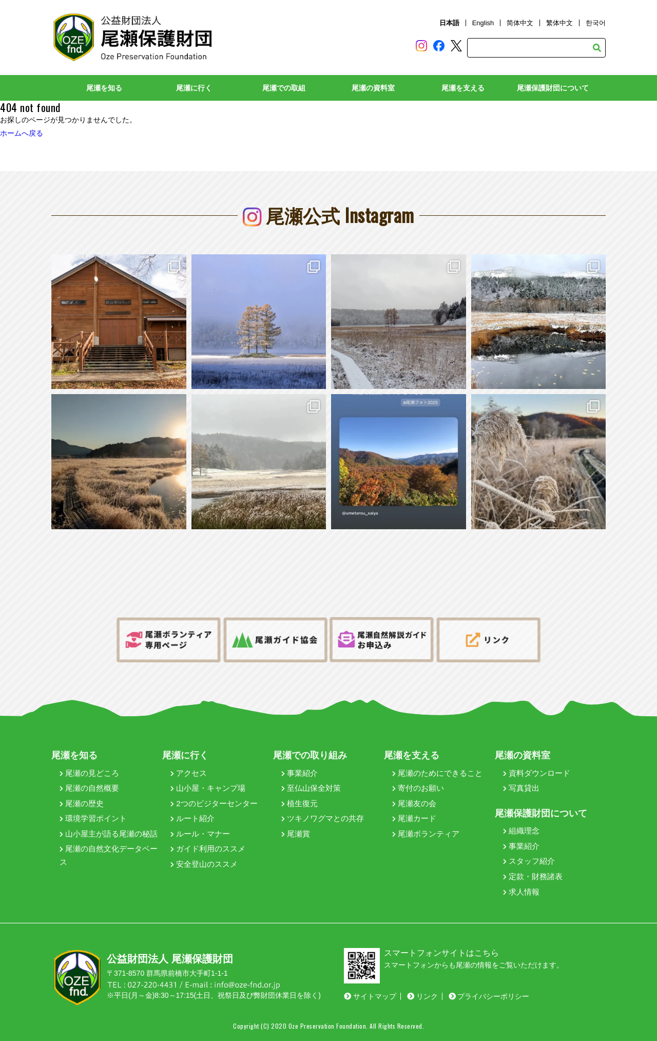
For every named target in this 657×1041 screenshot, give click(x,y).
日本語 (449, 23)
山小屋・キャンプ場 (207, 788)
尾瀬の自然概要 (89, 788)
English (483, 23)
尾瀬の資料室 (373, 88)
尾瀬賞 (295, 833)
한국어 (596, 23)
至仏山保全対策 (311, 788)
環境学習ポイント (93, 818)
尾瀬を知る (104, 88)
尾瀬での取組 (283, 88)
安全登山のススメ (204, 864)
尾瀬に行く (194, 88)
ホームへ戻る (21, 133)
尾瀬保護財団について (553, 88)
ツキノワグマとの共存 (322, 818)
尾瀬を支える (463, 88)
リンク (422, 996)
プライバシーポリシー (489, 996)
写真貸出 (521, 788)
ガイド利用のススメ (207, 848)
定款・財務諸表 (533, 876)
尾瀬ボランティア (425, 833)
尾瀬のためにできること (437, 773)
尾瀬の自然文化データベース (109, 855)
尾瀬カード (414, 818)
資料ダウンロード (536, 773)
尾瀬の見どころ (89, 773)
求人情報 (521, 891)
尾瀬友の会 (414, 803)
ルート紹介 (192, 818)
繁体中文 (559, 23)
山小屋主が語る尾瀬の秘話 (109, 833)
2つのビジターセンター (214, 803)
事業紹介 (299, 773)
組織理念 (521, 830)
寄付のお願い (418, 788)
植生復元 (299, 803)
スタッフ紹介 (529, 861)
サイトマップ (370, 996)
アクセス (188, 773)
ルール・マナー (200, 833)
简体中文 (520, 23)
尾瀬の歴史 (82, 803)
